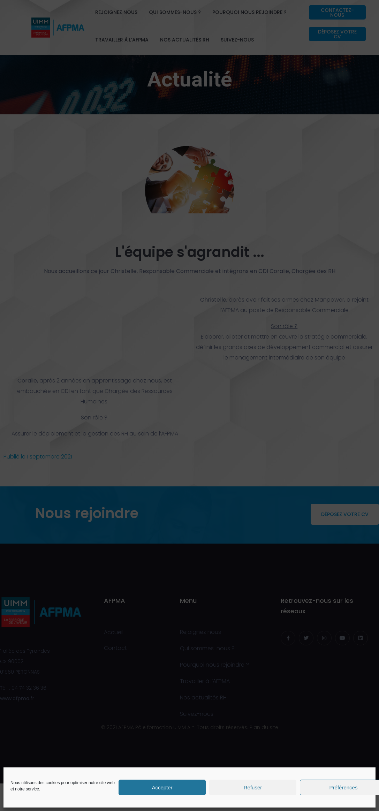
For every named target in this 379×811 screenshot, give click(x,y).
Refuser (253, 787)
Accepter (162, 787)
